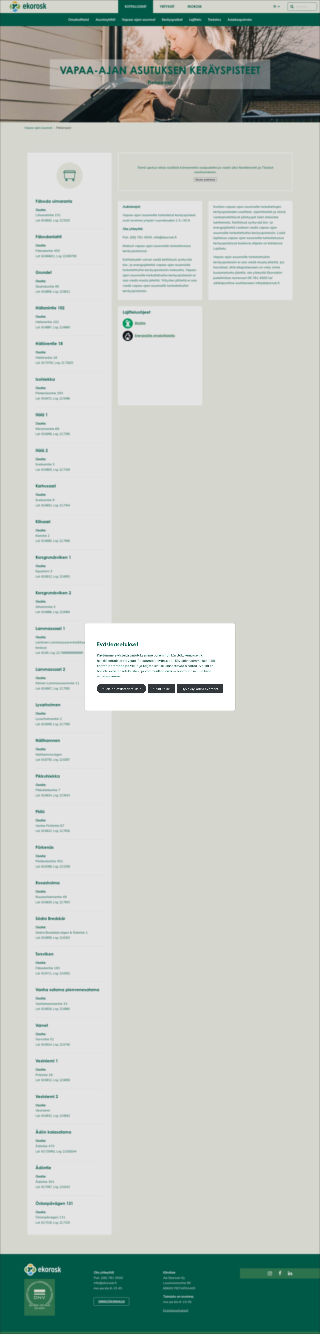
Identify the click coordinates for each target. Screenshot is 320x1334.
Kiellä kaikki (161, 689)
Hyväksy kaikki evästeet (199, 689)
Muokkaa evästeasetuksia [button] (121, 689)
